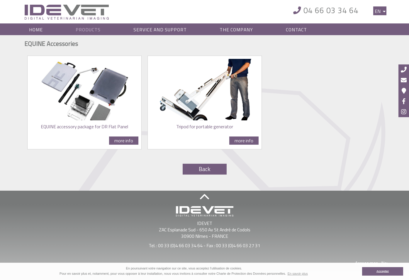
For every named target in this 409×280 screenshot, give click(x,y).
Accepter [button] (382, 271)
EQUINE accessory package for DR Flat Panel (84, 126)
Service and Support (160, 29)
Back (205, 169)
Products (88, 29)
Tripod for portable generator (204, 126)
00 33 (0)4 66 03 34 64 (180, 245)
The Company (236, 29)
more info (123, 140)
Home (36, 29)
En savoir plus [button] (298, 273)
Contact (296, 29)
